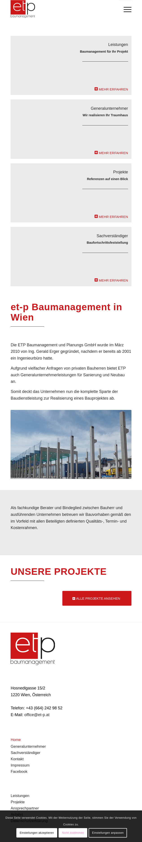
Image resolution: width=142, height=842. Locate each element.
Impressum (20, 765)
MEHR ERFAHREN (113, 89)
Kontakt (17, 759)
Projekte (17, 802)
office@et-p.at (36, 715)
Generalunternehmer (28, 746)
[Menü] (125, 9)
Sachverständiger (25, 753)
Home (16, 740)
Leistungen (20, 796)
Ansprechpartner (25, 808)
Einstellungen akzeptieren (37, 832)
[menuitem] (125, 9)
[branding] (59, 9)
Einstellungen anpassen (108, 832)
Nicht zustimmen (73, 832)
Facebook (19, 771)
